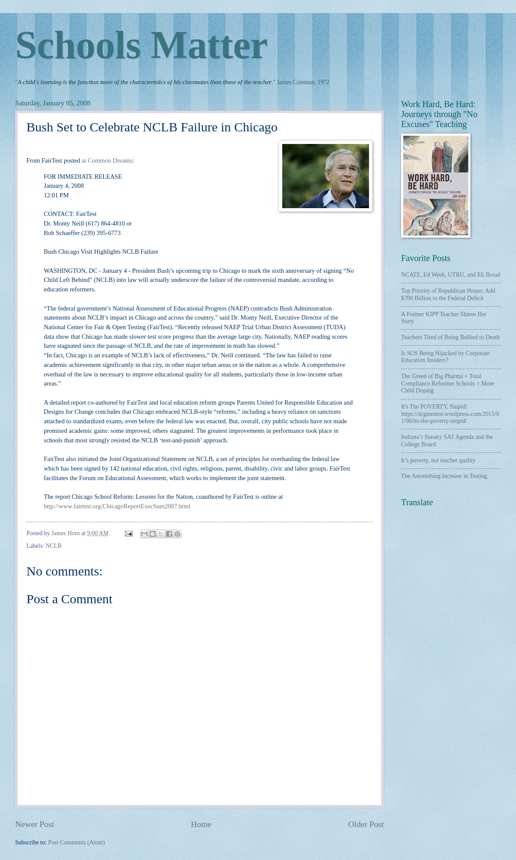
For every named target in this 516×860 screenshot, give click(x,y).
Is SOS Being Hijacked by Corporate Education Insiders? (445, 357)
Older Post (366, 824)
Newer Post (34, 824)
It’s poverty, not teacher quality (438, 460)
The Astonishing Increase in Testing (444, 476)
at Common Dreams (107, 160)
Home (201, 824)
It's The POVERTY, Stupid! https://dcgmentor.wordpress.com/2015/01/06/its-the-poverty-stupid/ (450, 413)
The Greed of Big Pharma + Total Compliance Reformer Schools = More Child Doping (447, 383)
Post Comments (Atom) (76, 842)
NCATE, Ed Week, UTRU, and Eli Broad (450, 274)
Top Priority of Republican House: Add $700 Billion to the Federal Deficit (448, 294)
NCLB (54, 546)
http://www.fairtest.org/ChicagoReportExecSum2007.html (117, 506)
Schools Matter (141, 44)
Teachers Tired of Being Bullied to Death (450, 337)
